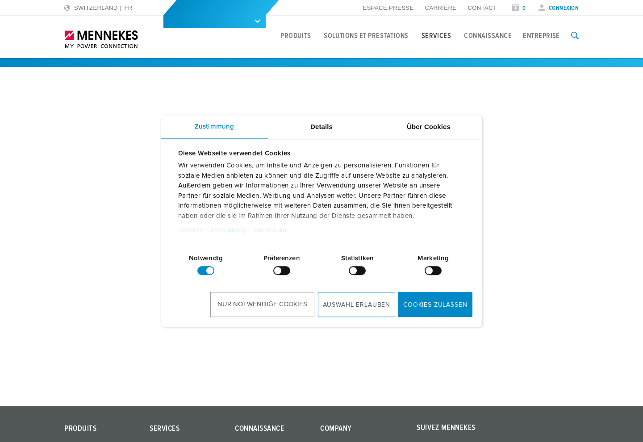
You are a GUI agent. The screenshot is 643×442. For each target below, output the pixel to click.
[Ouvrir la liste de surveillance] (519, 8)
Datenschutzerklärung (212, 230)
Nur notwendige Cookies (262, 304)
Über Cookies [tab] (429, 126)
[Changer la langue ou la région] (98, 7)
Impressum (269, 230)
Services (436, 35)
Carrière (441, 7)
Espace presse (388, 7)
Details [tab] (321, 126)
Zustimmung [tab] (214, 126)
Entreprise (541, 35)
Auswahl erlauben (356, 305)
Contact (482, 7)
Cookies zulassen (435, 305)
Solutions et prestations (366, 35)
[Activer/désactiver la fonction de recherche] (575, 35)
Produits (295, 35)
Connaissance (488, 35)
